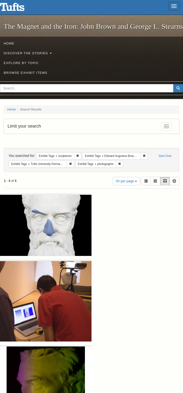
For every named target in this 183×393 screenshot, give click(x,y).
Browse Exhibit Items (25, 73)
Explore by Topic (21, 63)
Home (9, 43)
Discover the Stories (28, 53)
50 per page (126, 181)
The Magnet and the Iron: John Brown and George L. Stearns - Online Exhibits (18, 8)
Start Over (165, 156)
